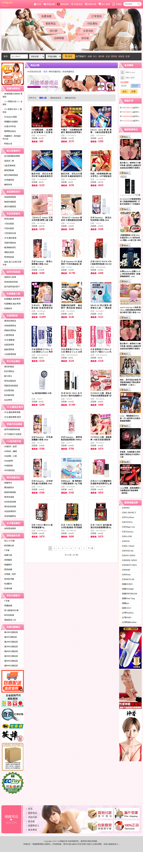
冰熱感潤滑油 (9, 326)
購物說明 (63, 4)
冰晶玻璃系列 (9, 511)
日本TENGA (126, 522)
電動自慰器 (8, 252)
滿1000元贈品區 (10, 632)
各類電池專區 (9, 528)
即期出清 (7, 144)
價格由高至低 (70, 98)
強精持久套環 (9, 277)
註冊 (133, 91)
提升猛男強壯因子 (11, 287)
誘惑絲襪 (7, 569)
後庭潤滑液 (8, 349)
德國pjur (124, 603)
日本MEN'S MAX (128, 565)
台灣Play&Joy (127, 613)
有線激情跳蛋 (9, 197)
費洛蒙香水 (8, 487)
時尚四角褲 (8, 615)
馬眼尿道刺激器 (10, 386)
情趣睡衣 (7, 565)
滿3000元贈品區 (10, 647)
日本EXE (125, 541)
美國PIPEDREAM (128, 594)
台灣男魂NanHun (128, 622)
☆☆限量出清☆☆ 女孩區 (12, 102)
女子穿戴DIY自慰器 (12, 434)
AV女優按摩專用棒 (11, 412)
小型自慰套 (8, 224)
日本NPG (125, 508)
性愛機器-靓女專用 (12, 304)
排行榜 (53, 30)
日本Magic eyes (127, 527)
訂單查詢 (97, 16)
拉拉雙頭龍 (8, 390)
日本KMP (125, 570)
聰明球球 (7, 185)
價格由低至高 (55, 98)
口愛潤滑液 (8, 335)
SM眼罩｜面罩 (10, 446)
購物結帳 (49, 4)
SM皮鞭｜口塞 (10, 456)
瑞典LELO (125, 608)
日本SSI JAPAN (127, 555)
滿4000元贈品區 (10, 651)
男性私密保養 (9, 507)
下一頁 (90, 548)
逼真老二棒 (8, 161)
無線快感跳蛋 (9, 202)
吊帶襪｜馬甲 (9, 574)
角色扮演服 (8, 579)
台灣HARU (126, 617)
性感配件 (7, 584)
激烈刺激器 (8, 367)
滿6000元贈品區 (10, 661)
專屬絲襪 (7, 606)
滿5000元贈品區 (10, 656)
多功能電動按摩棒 (11, 156)
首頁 (37, 4)
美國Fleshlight (127, 589)
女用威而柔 (8, 180)
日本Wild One (126, 551)
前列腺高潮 (8, 395)
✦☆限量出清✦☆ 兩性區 (12, 110)
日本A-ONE (126, 536)
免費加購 (46, 16)
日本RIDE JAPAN (128, 560)
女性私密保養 (9, 502)
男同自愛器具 (9, 381)
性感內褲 (7, 588)
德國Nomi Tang (127, 598)
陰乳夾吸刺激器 (10, 175)
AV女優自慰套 (10, 238)
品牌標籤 (59, 38)
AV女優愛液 (9, 340)
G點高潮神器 (9, 166)
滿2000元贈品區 (10, 642)
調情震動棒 (8, 170)
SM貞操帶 (8, 461)
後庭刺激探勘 (9, 492)
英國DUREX (126, 584)
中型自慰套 (8, 228)
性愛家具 (7, 308)
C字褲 (6, 550)
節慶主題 (7, 555)
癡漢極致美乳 (9, 247)
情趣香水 (7, 483)
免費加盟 (76, 4)
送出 (125, 91)
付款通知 (92, 23)
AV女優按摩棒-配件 (12, 417)
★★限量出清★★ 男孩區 (12, 95)
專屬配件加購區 (10, 122)
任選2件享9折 (9, 126)
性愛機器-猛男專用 (12, 299)
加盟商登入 (33, 825)
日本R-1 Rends (127, 546)
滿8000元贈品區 (10, 666)
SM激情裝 (8, 466)
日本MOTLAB (127, 579)
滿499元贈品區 (10, 637)
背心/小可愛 (9, 541)
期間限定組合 (9, 131)
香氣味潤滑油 (9, 330)
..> (84, 548)
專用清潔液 (8, 497)
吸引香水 (7, 376)
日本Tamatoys (126, 532)
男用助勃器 (8, 257)
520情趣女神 (6, 4)
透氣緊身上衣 (9, 620)
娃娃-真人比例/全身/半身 (12, 263)
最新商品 (51, 23)
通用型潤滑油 (9, 321)
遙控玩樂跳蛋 (9, 206)
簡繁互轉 (90, 4)
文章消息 (88, 30)
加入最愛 (104, 4)
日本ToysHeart (127, 517)
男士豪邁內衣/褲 (11, 610)
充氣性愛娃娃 (9, 243)
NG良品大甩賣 (10, 117)
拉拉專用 (7, 400)
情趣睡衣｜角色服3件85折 (12, 137)
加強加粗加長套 (10, 282)
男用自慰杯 (8, 219)
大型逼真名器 (9, 233)
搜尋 (68, 56)
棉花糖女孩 (8, 546)
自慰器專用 (8, 345)
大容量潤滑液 (9, 354)
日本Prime (125, 575)
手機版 (117, 4)
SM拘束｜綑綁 (10, 451)
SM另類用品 (9, 470)
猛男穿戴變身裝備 (11, 429)
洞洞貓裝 (7, 560)
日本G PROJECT (128, 513)
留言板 (85, 38)
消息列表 (32, 817)
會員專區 (32, 830)
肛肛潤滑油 (8, 371)
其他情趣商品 (9, 516)
